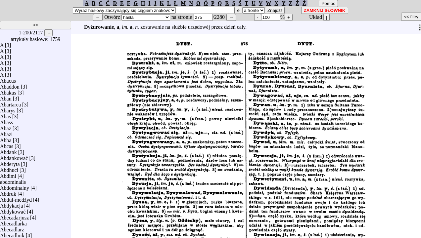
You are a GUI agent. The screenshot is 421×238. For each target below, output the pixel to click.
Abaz (5, 127)
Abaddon (10, 85)
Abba (6, 138)
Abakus (8, 91)
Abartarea (10, 103)
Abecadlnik (12, 234)
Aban (6, 97)
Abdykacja (11, 204)
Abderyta (10, 162)
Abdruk (8, 192)
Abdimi (8, 174)
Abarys (7, 109)
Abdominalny (14, 186)
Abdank (8, 150)
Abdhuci (9, 168)
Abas (5, 115)
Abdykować (12, 210)
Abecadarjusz (14, 216)
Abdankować (14, 156)
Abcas (6, 144)
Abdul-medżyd (16, 198)
